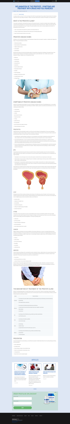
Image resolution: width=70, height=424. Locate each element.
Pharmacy (36, 415)
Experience (13, 415)
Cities (29, 415)
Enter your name (15, 396)
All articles (35, 388)
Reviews (25, 415)
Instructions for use (20, 415)
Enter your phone (15, 401)
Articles (32, 415)
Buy (23, 408)
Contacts (40, 415)
